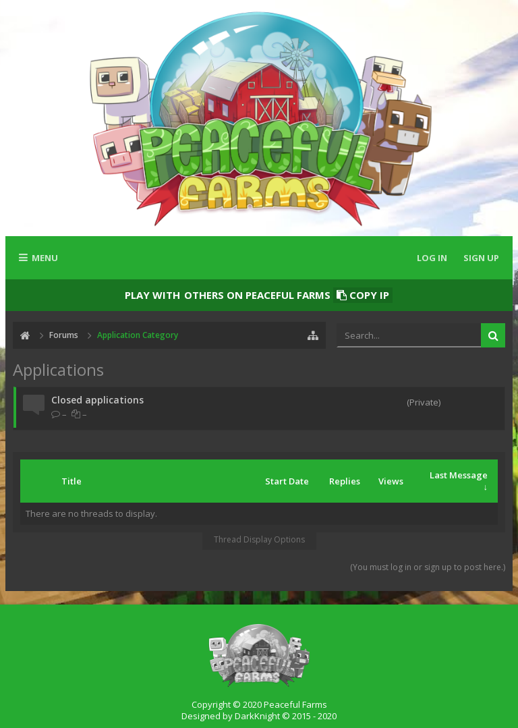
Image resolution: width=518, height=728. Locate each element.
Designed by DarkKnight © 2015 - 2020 (259, 716)
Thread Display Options (259, 539)
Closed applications (97, 399)
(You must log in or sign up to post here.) (427, 567)
